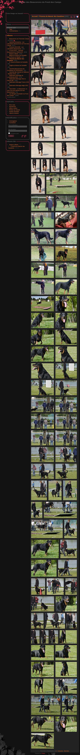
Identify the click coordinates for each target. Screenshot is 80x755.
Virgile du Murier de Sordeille (18, 65)
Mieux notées (13, 108)
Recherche (12, 106)
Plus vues (12, 105)
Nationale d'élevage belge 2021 (18, 85)
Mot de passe (12, 129)
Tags (10, 29)
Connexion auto (13, 133)
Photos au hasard (14, 110)
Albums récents (14, 113)
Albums (10, 35)
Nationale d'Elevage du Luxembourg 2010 (15, 76)
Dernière (66, 751)
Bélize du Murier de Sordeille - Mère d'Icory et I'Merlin (17, 56)
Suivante (60, 751)
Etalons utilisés (13, 54)
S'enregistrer (13, 121)
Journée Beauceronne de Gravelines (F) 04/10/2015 (15, 69)
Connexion (12, 122)
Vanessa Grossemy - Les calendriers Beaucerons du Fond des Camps (18, 43)
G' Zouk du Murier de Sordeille (18, 62)
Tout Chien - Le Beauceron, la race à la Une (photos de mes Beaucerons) (17, 90)
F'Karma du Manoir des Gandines (51, 16)
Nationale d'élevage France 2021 (19, 82)
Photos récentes (14, 111)
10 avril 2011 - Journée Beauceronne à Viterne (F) (15, 51)
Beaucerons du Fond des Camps (19, 39)
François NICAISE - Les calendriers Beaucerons (15, 48)
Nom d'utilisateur (13, 125)
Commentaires (13, 31)
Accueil (35, 16)
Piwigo (43, 753)
